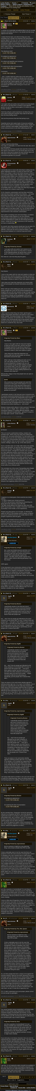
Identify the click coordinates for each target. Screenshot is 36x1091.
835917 (33, 134)
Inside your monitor (30, 98)
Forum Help (21, 1087)
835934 (33, 303)
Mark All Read (14, 1086)
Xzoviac (15, 236)
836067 (33, 633)
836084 (33, 1000)
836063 (33, 593)
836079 (33, 918)
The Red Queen (13, 918)
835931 (33, 261)
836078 (33, 879)
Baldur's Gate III (5, 4)
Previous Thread (9, 14)
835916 (33, 94)
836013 (33, 420)
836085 (33, 1056)
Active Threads (25, 10)
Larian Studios (5, 3)
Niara (15, 327)
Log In (32, 3)
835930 (33, 236)
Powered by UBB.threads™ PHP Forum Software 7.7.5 (17, 1090)
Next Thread (26, 14)
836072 (33, 785)
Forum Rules (4, 1086)
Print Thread (4, 17)
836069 (33, 700)
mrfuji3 (15, 534)
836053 (33, 534)
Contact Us (13, 1087)
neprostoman (13, 700)
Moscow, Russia (31, 139)
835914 (33, 21)
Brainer (15, 94)
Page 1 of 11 (14, 18)
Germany (33, 424)
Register (24, 3)
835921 (33, 160)
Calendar (16, 10)
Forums (14, 3)
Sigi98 (15, 633)
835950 (33, 327)
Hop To (4, 1076)
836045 (33, 488)
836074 (33, 830)
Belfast (32, 307)
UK (31, 538)
